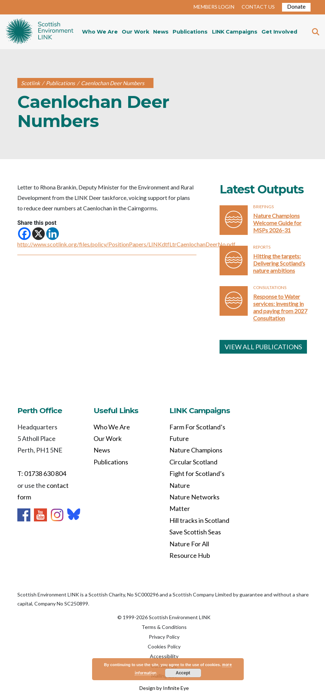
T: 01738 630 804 (41, 473)
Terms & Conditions (164, 627)
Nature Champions (195, 450)
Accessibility (164, 656)
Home (39, 31)
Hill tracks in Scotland (199, 520)
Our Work (135, 32)
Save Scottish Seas (195, 532)
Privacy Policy (164, 637)
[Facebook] (24, 233)
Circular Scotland (193, 462)
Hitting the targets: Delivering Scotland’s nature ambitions (279, 263)
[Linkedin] (52, 233)
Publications (190, 32)
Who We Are (100, 32)
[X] (38, 233)
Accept (183, 672)
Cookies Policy (164, 646)
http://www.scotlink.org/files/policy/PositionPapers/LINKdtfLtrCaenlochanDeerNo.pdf (126, 244)
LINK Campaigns (234, 32)
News (161, 32)
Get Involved (279, 32)
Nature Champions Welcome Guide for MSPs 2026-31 (277, 222)
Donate (296, 6)
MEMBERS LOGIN (214, 7)
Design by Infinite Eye (164, 688)
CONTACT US (258, 7)
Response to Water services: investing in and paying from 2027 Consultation (280, 307)
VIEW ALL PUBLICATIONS (263, 347)
